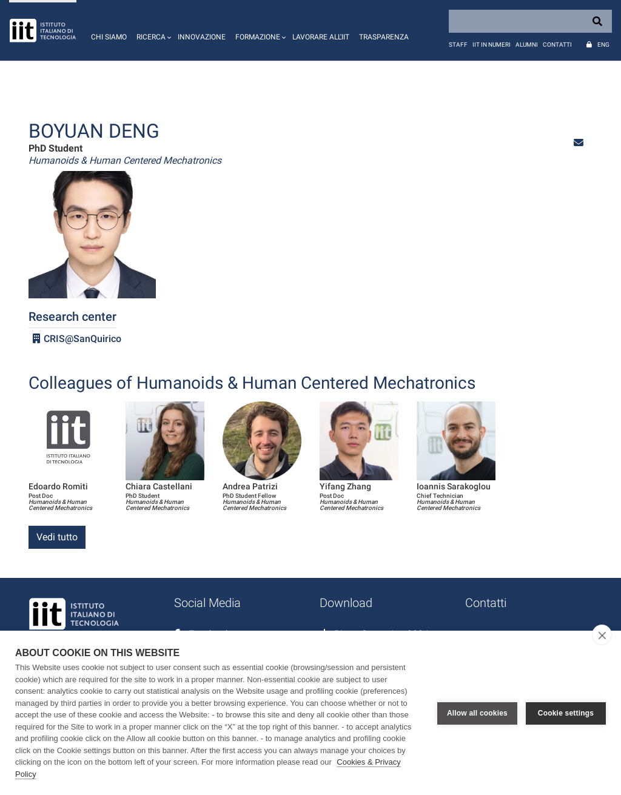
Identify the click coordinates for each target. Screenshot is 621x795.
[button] (152, 30)
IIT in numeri (491, 44)
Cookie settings (566, 713)
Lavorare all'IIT (320, 37)
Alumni (526, 44)
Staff (458, 44)
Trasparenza (384, 37)
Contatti (557, 44)
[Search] (530, 21)
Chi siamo (109, 37)
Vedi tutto (57, 537)
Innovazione (202, 37)
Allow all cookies (477, 713)
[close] (602, 635)
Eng (603, 44)
